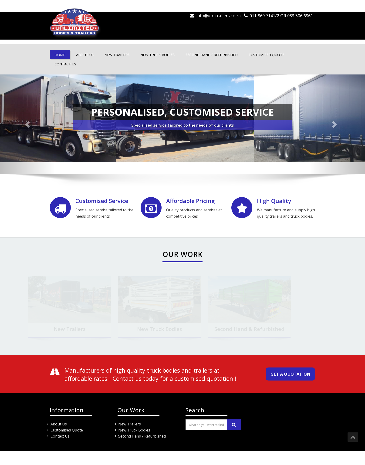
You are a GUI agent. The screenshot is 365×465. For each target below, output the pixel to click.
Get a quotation (290, 374)
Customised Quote (266, 54)
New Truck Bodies (157, 54)
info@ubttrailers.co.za (218, 15)
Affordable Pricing (190, 201)
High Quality (274, 201)
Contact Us (65, 64)
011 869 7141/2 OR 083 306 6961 (281, 15)
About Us (85, 54)
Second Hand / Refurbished (212, 54)
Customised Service (101, 201)
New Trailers (117, 54)
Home (59, 54)
